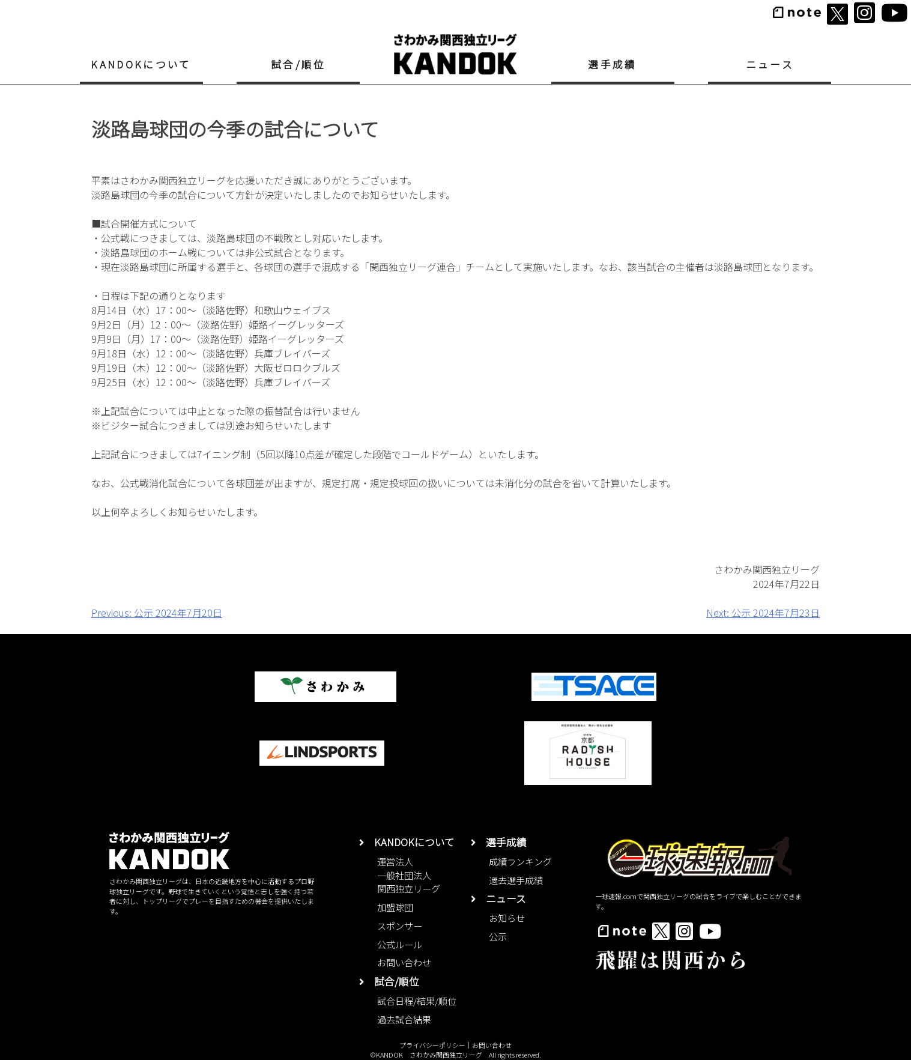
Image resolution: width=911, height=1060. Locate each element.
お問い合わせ (404, 962)
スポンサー (399, 925)
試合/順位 (298, 64)
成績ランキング (520, 861)
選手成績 (612, 64)
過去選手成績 (516, 879)
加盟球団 (395, 906)
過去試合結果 (404, 1019)
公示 (498, 936)
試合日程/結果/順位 (416, 1000)
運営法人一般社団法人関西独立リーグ (408, 875)
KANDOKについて (141, 64)
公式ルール (399, 944)
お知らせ (507, 917)
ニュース (770, 64)
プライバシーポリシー (432, 1045)
